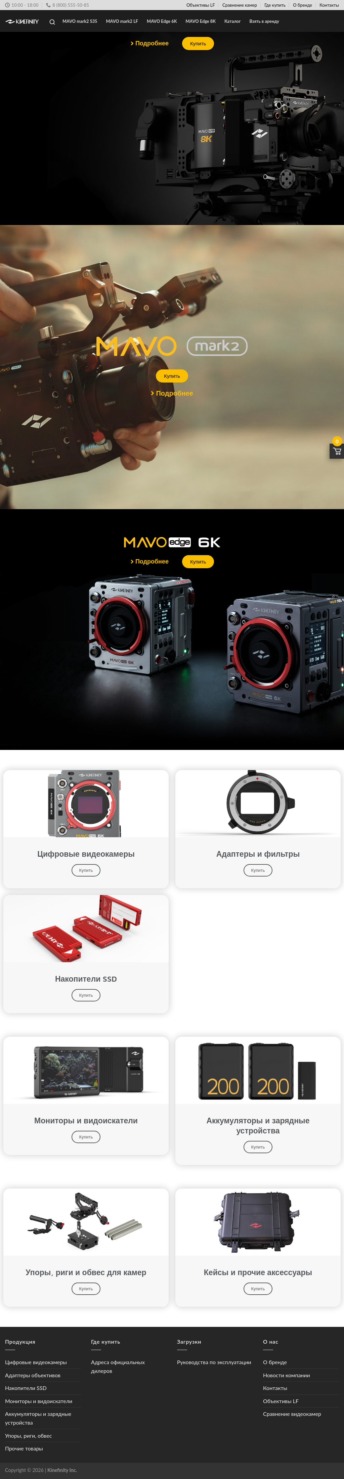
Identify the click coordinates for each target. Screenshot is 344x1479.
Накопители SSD (26, 1388)
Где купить (275, 5)
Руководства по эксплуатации (214, 1362)
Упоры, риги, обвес (28, 1435)
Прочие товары (24, 1448)
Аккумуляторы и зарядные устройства (38, 1418)
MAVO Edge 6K (162, 21)
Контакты (329, 5)
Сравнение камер (239, 5)
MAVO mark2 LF (122, 21)
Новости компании (286, 1375)
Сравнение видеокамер (292, 1413)
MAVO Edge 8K (201, 21)
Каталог (232, 21)
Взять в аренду (264, 21)
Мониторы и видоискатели (38, 1401)
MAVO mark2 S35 (79, 21)
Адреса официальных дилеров (118, 1366)
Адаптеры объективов (32, 1375)
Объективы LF (200, 5)
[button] (149, 43)
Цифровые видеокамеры (36, 1362)
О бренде (302, 5)
